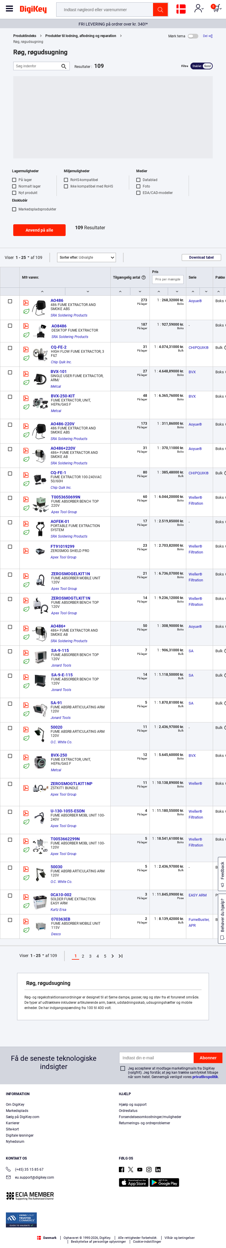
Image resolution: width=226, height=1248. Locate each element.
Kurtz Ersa (58, 910)
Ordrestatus (128, 1111)
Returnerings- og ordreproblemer (144, 1123)
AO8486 (59, 326)
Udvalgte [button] (76, 257)
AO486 (57, 300)
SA (191, 651)
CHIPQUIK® (199, 347)
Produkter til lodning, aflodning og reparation (80, 36)
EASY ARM (198, 895)
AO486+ (58, 626)
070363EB (60, 919)
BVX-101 (59, 371)
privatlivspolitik (205, 1077)
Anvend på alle (39, 230)
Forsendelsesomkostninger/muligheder (150, 1117)
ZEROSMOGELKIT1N (70, 573)
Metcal (56, 386)
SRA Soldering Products (69, 315)
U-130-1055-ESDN (68, 811)
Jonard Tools (61, 665)
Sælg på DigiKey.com (22, 1117)
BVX (192, 372)
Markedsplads (17, 1111)
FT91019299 (62, 546)
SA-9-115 (60, 650)
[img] (33, 10)
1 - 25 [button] (21, 257)
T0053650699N (65, 497)
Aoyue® (195, 301)
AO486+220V (63, 448)
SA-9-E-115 (62, 674)
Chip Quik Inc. (61, 362)
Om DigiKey (15, 1105)
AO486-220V (62, 423)
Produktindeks (24, 36)
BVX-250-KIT (63, 396)
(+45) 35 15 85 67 (25, 1170)
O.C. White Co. (61, 742)
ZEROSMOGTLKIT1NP (71, 783)
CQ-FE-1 (58, 472)
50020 (56, 727)
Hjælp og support (133, 1105)
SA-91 (56, 702)
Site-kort (12, 1129)
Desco (56, 934)
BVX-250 (59, 755)
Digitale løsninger (20, 1135)
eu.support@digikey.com (30, 1178)
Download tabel (201, 257)
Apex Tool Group (64, 512)
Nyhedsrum (15, 1142)
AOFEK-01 (60, 521)
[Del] (208, 36)
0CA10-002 (61, 894)
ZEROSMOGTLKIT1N (70, 598)
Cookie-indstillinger (147, 1242)
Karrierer (12, 1123)
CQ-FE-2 (59, 347)
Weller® (195, 783)
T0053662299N (65, 839)
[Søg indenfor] (37, 66)
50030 (56, 866)
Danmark (46, 1238)
